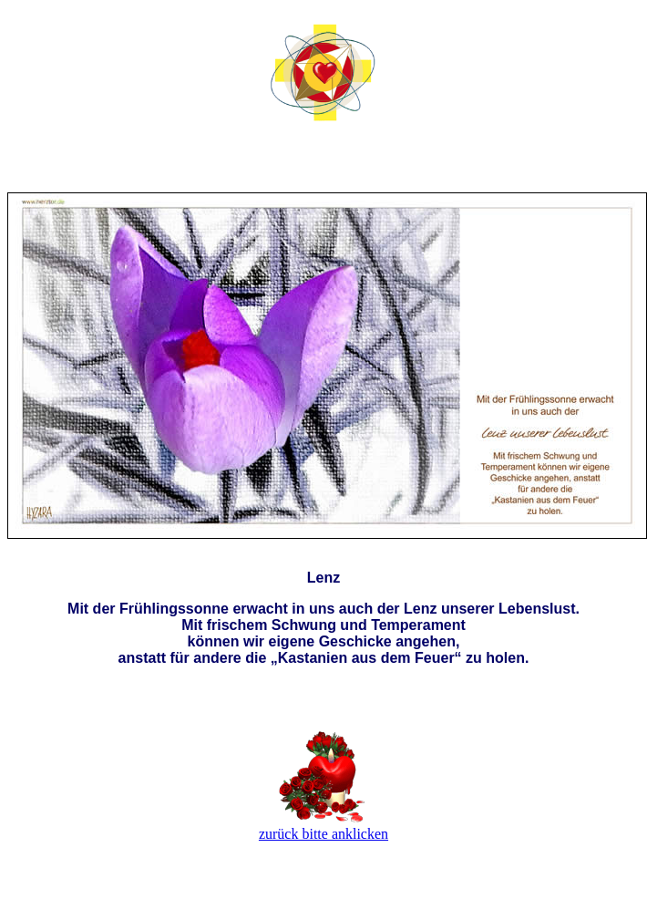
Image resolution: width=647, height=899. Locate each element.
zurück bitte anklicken (323, 834)
